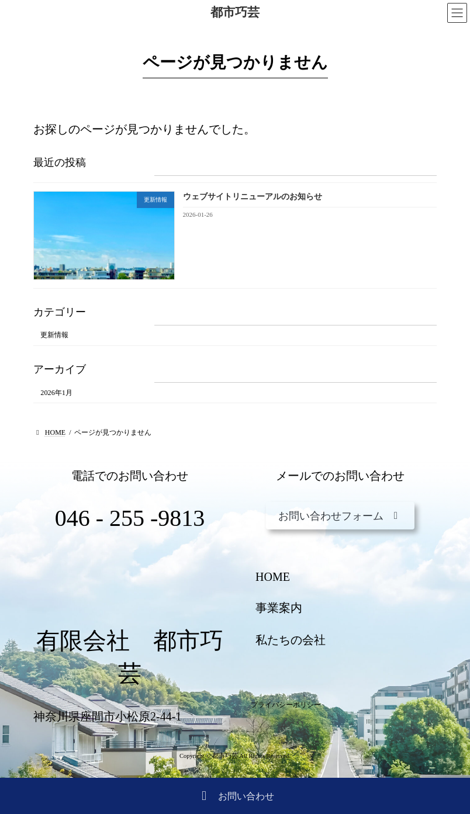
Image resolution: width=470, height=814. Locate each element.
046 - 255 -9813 (130, 518)
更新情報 (54, 335)
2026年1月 (56, 393)
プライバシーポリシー (286, 705)
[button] (340, 515)
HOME (272, 576)
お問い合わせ (235, 796)
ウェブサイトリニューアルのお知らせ (252, 197)
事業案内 (278, 607)
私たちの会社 (290, 639)
